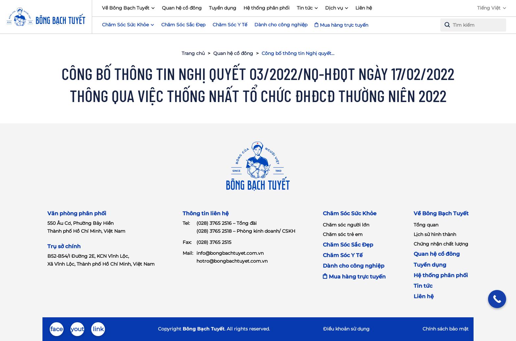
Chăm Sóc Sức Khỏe (349, 213)
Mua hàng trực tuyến (344, 25)
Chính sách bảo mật (446, 329)
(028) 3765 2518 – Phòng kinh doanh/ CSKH (245, 231)
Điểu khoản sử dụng (346, 329)
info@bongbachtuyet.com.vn (230, 253)
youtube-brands (77, 331)
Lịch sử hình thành (435, 234)
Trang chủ (193, 53)
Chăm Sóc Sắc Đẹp (183, 25)
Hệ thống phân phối (267, 8)
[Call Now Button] (497, 299)
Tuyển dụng (222, 8)
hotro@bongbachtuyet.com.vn (232, 261)
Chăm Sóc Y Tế (230, 25)
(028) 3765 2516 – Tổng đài (226, 223)
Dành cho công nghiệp (280, 25)
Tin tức (305, 8)
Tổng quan (426, 225)
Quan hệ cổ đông (182, 8)
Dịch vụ (334, 8)
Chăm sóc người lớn (346, 225)
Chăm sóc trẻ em (343, 234)
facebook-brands (57, 331)
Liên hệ (363, 8)
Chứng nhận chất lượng (441, 244)
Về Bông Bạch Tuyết (125, 8)
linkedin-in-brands (98, 331)
